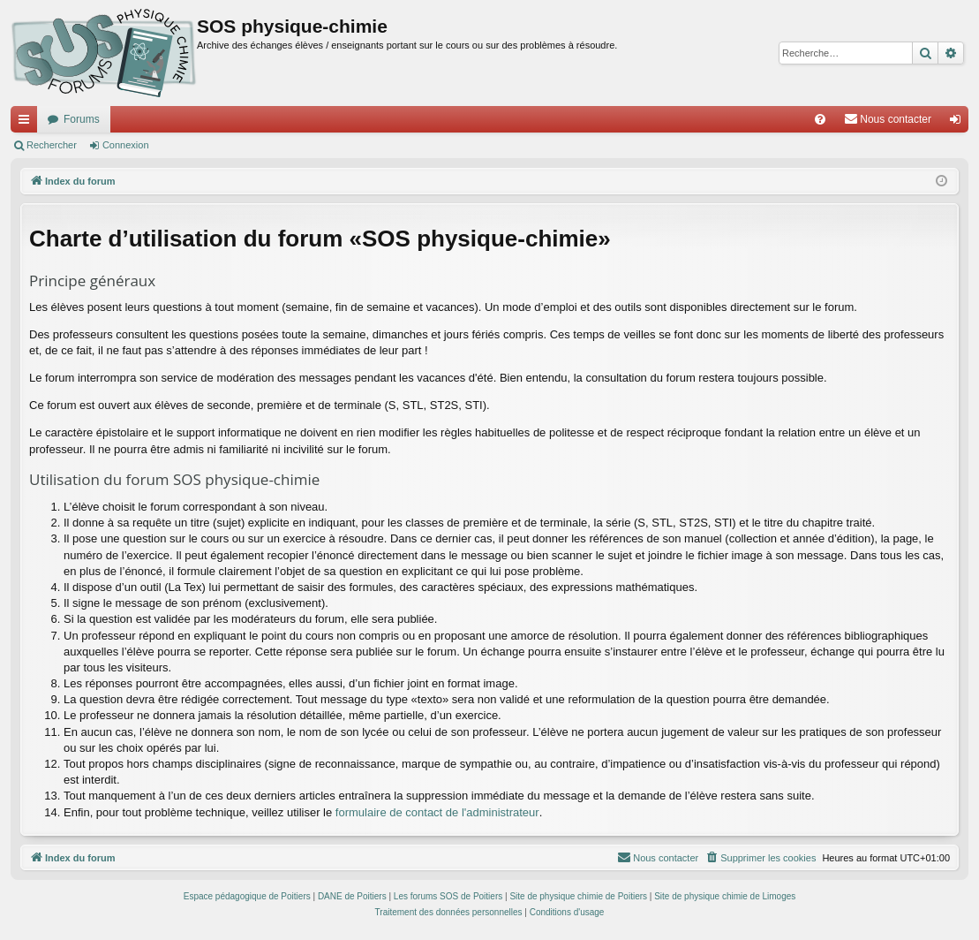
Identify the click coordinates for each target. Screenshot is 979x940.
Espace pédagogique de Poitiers (247, 896)
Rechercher (51, 145)
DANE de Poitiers (352, 896)
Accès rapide (27, 123)
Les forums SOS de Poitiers (448, 896)
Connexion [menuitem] (959, 123)
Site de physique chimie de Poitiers (578, 896)
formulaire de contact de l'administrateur (437, 812)
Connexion (125, 145)
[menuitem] (820, 119)
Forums (82, 119)
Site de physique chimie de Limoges (724, 896)
